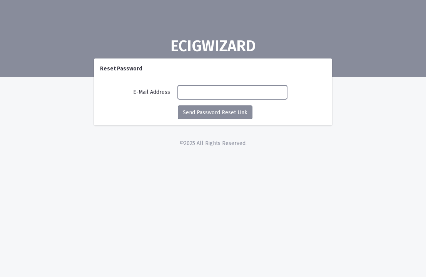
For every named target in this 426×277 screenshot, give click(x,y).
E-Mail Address (151, 92)
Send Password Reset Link (215, 112)
